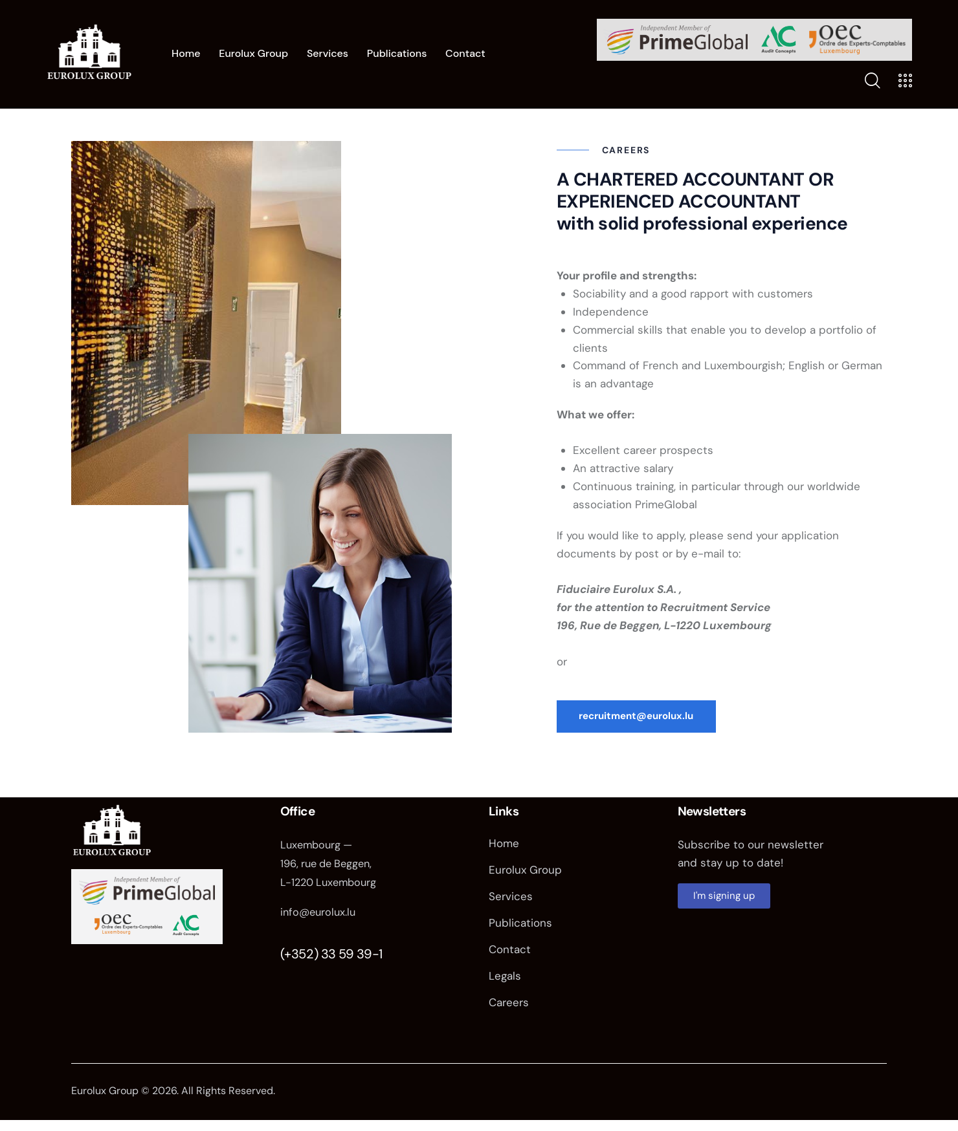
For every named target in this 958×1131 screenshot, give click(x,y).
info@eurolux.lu (319, 916)
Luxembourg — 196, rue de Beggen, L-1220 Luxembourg (331, 868)
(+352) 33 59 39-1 (331, 957)
